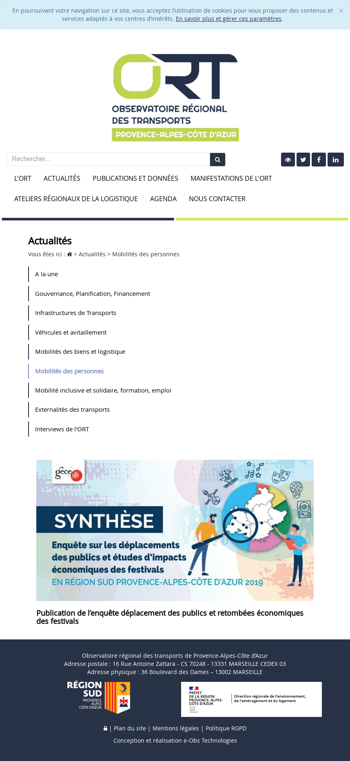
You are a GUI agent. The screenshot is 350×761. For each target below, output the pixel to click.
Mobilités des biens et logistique (80, 351)
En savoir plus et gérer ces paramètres (228, 18)
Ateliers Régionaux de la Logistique (76, 198)
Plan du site (130, 728)
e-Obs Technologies (210, 740)
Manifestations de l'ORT (231, 178)
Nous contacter (217, 198)
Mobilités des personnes (69, 371)
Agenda (163, 198)
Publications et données (135, 178)
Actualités (62, 178)
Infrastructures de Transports (75, 312)
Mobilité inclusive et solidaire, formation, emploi (103, 390)
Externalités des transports (72, 409)
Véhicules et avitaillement (70, 332)
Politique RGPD (226, 728)
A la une (46, 274)
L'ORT (22, 178)
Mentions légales (176, 728)
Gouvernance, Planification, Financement (92, 293)
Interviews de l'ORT (62, 429)
